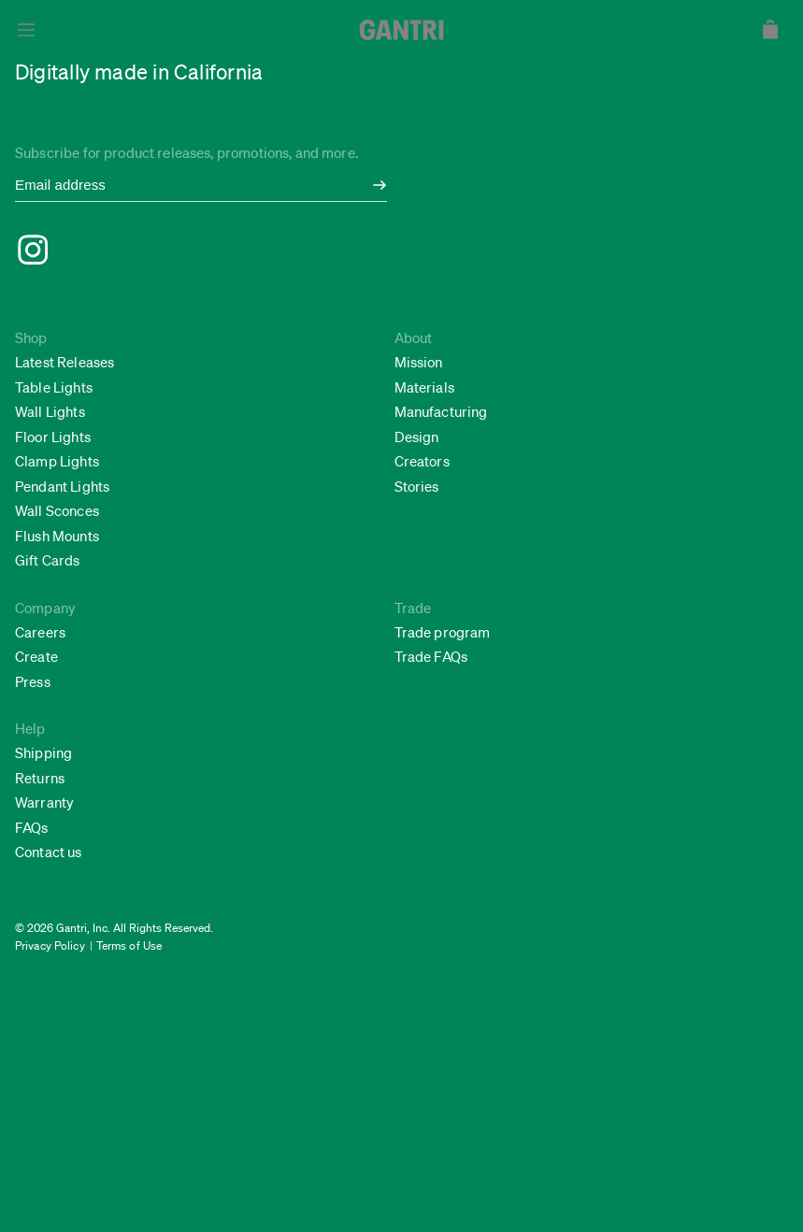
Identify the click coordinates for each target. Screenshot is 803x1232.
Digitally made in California (139, 72)
